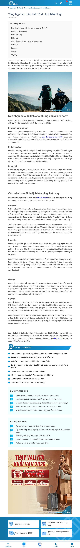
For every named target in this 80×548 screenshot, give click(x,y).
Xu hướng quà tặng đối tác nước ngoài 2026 (32, 443)
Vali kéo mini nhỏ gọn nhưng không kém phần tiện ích (30, 361)
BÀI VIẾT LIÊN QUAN (22, 348)
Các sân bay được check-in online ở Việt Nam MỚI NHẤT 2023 (38, 399)
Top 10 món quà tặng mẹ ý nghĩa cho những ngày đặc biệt (37, 396)
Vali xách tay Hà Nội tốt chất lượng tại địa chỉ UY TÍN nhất (32, 357)
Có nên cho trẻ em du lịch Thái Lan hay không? (28, 383)
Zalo (40, 545)
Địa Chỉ (72, 545)
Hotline (56, 545)
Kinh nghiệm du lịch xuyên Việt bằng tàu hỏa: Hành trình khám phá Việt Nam (39, 354)
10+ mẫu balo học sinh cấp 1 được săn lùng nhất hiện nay (32, 375)
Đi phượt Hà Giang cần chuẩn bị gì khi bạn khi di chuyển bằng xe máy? (42, 403)
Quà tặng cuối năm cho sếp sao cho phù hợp (27, 379)
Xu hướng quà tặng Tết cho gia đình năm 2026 (33, 436)
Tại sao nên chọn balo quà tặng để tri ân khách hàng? (35, 426)
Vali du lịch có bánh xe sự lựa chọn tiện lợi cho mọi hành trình (38, 407)
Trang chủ (11, 8)
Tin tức (19, 8)
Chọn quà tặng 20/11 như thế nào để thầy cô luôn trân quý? (38, 439)
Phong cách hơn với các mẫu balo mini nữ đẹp (28, 371)
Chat (24, 545)
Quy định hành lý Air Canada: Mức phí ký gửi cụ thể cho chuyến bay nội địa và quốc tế (39, 366)
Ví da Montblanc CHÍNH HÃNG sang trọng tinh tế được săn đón (39, 410)
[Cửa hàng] (61, 3)
